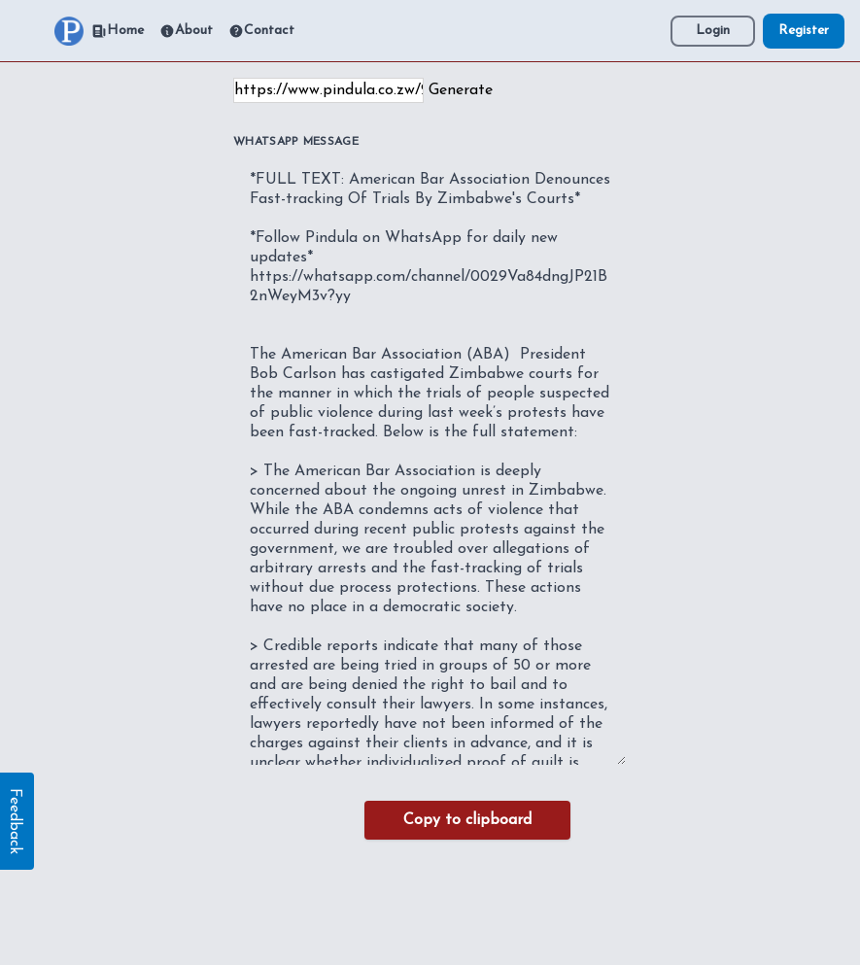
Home (117, 31)
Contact (261, 31)
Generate (461, 90)
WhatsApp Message (296, 142)
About (186, 31)
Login (713, 30)
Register (803, 30)
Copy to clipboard (467, 820)
